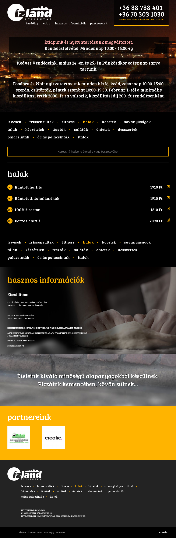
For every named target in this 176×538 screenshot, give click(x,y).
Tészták (59, 129)
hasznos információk (70, 23)
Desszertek (127, 129)
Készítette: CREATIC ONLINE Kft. (164, 532)
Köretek (109, 121)
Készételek (34, 129)
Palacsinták (18, 136)
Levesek (14, 121)
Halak (88, 121)
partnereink (98, 23)
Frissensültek (41, 121)
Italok (83, 136)
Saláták (81, 129)
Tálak (12, 129)
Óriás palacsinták (53, 136)
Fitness (68, 121)
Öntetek (103, 129)
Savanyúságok (137, 121)
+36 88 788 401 (141, 7)
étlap (46, 23)
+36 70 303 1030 (141, 14)
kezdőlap (32, 23)
